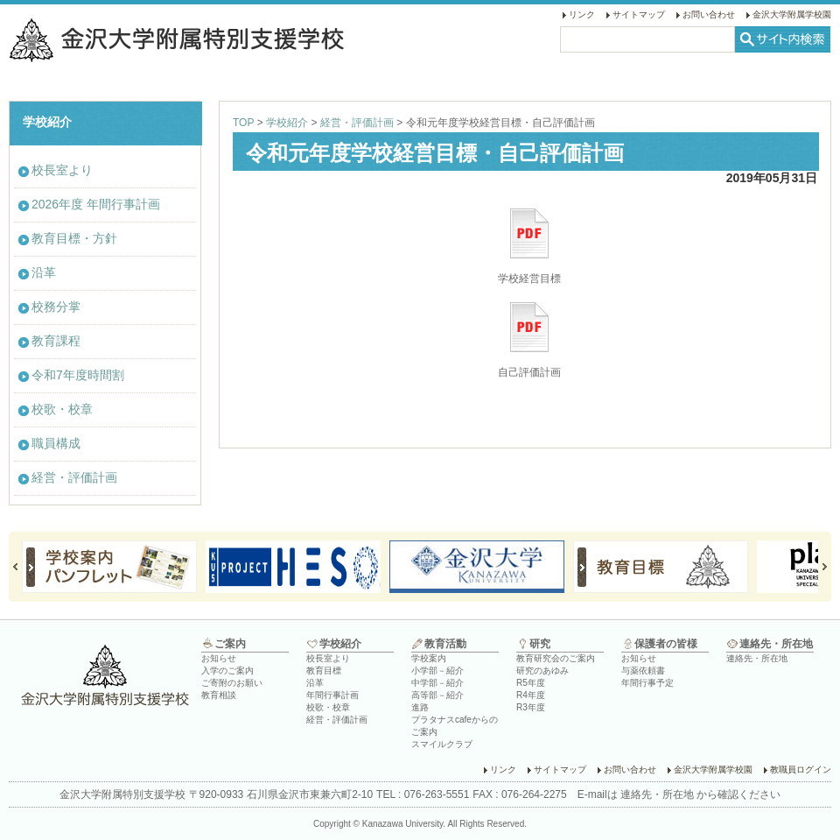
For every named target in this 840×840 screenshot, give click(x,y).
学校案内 (428, 658)
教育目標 (323, 670)
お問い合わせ (708, 14)
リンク (582, 14)
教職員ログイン (800, 769)
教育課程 (56, 341)
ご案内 (230, 644)
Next (817, 567)
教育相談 (218, 695)
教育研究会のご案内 (555, 658)
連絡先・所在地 (776, 644)
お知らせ (218, 658)
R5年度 (530, 683)
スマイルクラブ (441, 744)
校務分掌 (56, 307)
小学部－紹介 (437, 670)
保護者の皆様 (665, 644)
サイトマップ (638, 14)
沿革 (44, 272)
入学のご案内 (227, 670)
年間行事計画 (332, 695)
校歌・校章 (62, 409)
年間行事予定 (647, 683)
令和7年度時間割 (78, 375)
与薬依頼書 (643, 670)
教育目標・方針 (74, 238)
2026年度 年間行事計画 (96, 204)
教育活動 (445, 644)
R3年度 (530, 707)
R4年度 (530, 695)
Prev (23, 567)
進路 (420, 707)
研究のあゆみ (542, 670)
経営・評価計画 (357, 122)
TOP (243, 122)
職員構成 (56, 443)
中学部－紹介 (437, 683)
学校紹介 (287, 122)
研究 (539, 644)
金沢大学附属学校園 (791, 14)
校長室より (62, 170)
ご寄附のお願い (231, 683)
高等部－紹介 (437, 695)
